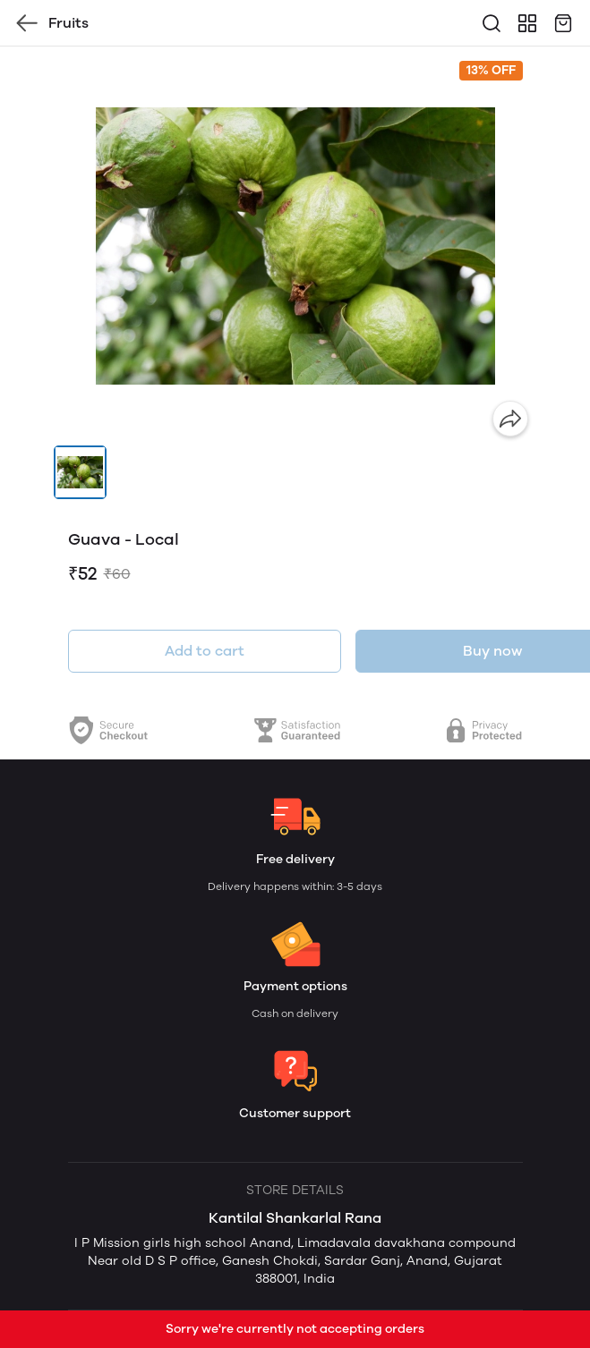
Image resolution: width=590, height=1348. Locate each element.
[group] (295, 246)
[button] (80, 472)
